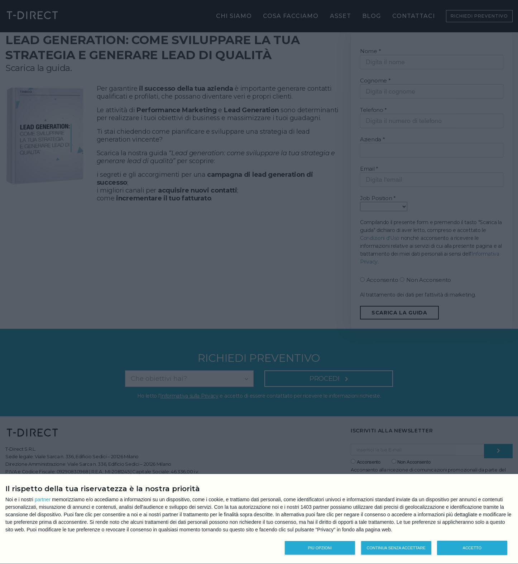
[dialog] (259, 519)
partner (43, 499)
